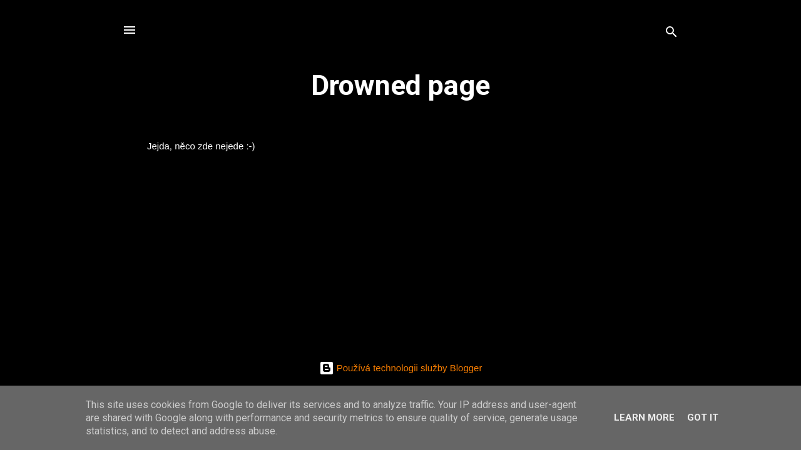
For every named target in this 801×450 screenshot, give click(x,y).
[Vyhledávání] (671, 34)
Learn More (644, 417)
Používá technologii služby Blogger (400, 367)
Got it (702, 417)
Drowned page (400, 85)
